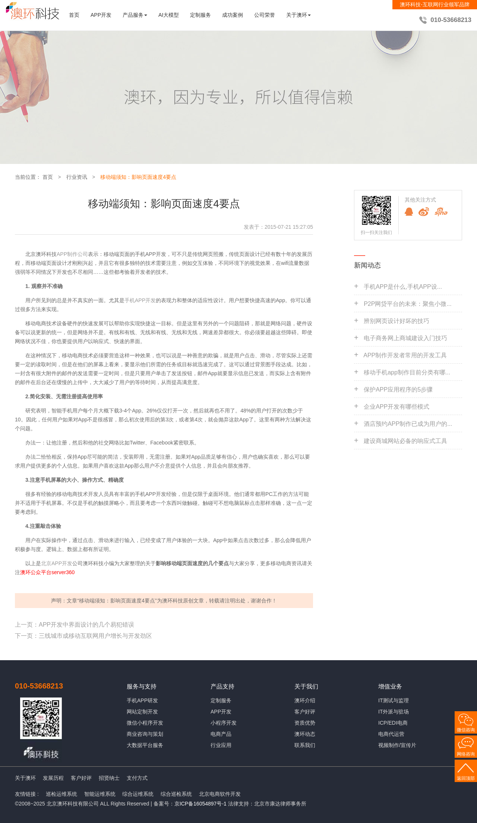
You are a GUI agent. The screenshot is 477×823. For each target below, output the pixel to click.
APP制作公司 (72, 254)
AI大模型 (168, 15)
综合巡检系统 (176, 794)
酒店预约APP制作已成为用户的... (408, 424)
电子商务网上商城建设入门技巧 (405, 338)
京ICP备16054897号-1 (200, 804)
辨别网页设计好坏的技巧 (396, 321)
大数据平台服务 (145, 745)
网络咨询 (466, 754)
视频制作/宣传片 (397, 745)
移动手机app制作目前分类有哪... (407, 372)
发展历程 (53, 778)
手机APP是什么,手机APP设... (403, 287)
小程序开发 (224, 723)
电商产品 (221, 734)
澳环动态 (304, 734)
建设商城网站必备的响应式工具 (405, 441)
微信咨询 (466, 729)
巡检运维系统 (61, 794)
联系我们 (304, 745)
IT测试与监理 (393, 700)
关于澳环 (25, 778)
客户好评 (304, 712)
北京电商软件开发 (220, 794)
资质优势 (304, 723)
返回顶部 (466, 778)
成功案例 (232, 15)
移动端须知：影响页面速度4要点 (138, 177)
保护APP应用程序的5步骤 (398, 389)
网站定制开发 (142, 712)
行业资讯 (76, 177)
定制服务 (200, 15)
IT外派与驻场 (393, 712)
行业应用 (221, 745)
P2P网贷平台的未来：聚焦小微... (408, 304)
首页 (74, 15)
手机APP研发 (142, 700)
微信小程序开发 (145, 723)
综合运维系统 (138, 794)
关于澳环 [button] (298, 15)
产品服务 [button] (135, 15)
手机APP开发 (140, 300)
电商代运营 (391, 734)
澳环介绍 (304, 700)
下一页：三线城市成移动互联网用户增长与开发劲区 (83, 636)
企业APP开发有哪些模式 (396, 406)
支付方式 (137, 778)
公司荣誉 (264, 15)
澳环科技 (172, 601)
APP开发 (101, 15)
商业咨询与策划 (145, 734)
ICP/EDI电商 (393, 723)
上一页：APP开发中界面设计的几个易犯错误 (74, 624)
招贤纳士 (109, 778)
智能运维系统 (100, 794)
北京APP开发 (56, 563)
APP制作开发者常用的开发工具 (405, 355)
